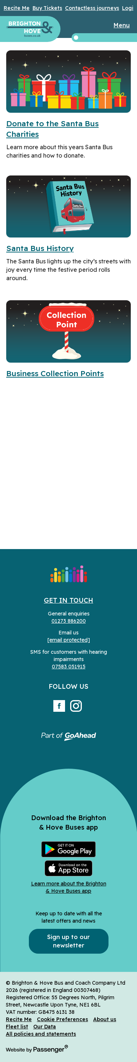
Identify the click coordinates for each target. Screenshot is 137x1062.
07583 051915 (68, 666)
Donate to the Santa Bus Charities (52, 129)
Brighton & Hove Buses (29, 29)
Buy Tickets (47, 8)
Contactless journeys (92, 8)
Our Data (44, 1026)
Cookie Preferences (62, 1019)
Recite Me (17, 8)
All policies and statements (41, 1034)
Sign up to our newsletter (68, 941)
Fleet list (17, 1026)
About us (104, 1019)
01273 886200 (69, 621)
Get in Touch (68, 600)
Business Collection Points (55, 373)
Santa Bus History (39, 248)
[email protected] (68, 640)
